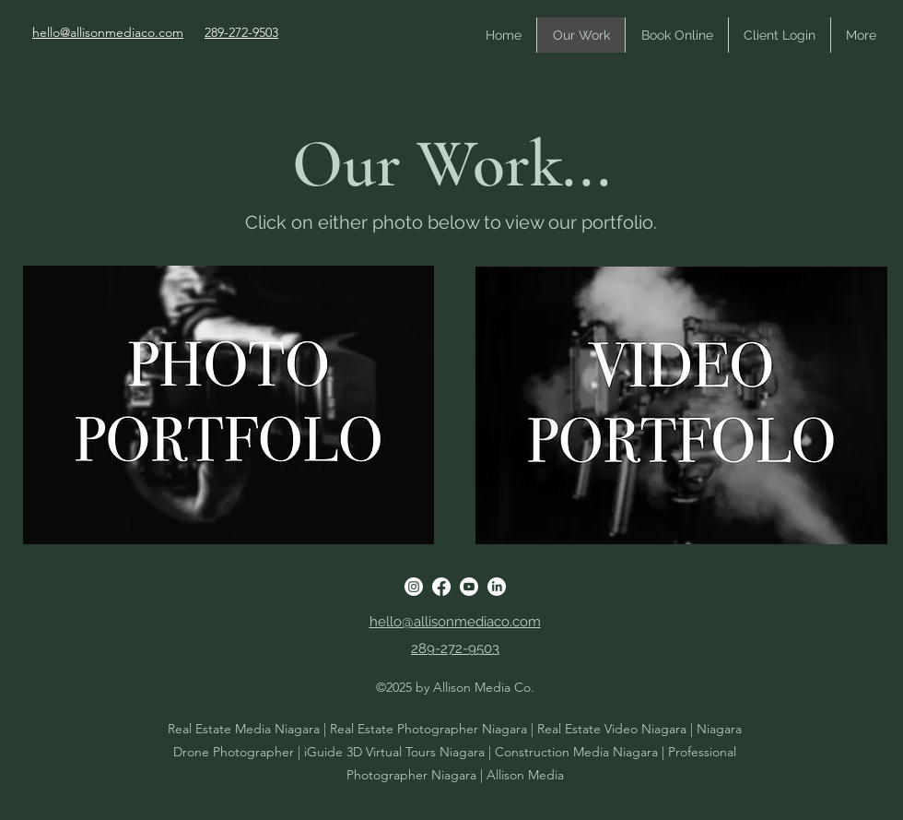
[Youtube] (469, 586)
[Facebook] (441, 586)
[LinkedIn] (496, 586)
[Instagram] (414, 586)
